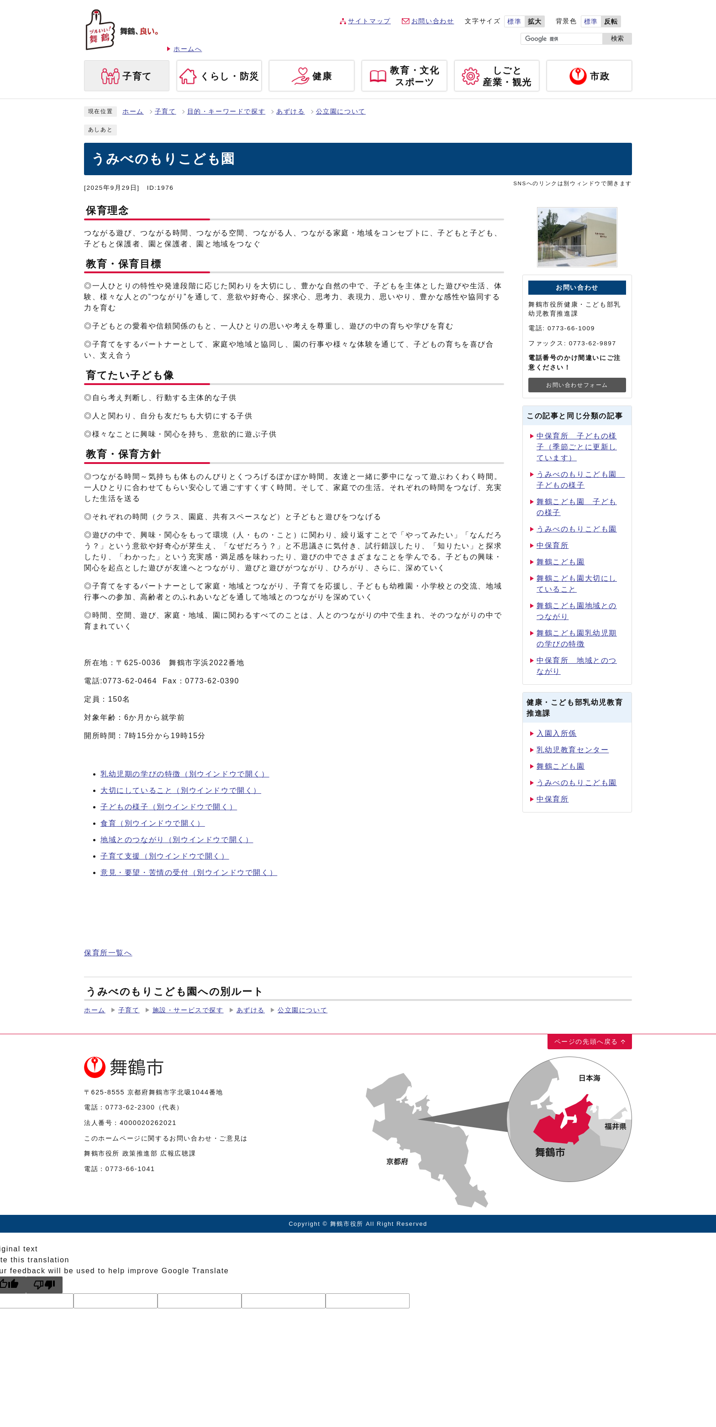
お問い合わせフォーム (577, 385)
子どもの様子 (168, 807)
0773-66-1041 (130, 1168)
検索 (617, 38)
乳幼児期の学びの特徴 (184, 774)
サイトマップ (369, 21)
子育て (165, 111)
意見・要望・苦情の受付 (188, 872)
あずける (290, 111)
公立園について (341, 111)
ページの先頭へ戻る (586, 1041)
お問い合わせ (432, 21)
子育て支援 (164, 856)
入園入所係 (557, 733)
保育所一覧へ (108, 953)
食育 (152, 823)
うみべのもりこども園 (577, 529)
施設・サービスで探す (188, 1010)
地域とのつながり (176, 840)
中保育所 (553, 545)
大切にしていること (180, 790)
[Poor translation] (44, 1284)
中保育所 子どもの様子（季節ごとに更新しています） (577, 447)
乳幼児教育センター (573, 750)
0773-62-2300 (130, 1107)
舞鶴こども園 (561, 562)
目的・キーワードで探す (226, 111)
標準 (514, 21)
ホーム (133, 111)
